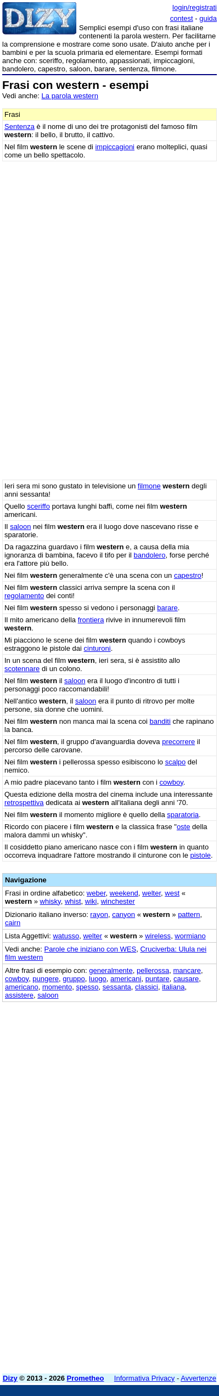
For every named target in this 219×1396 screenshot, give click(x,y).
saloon (20, 526)
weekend (124, 893)
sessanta (117, 987)
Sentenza (19, 126)
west (172, 893)
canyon (123, 914)
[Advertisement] (109, 1255)
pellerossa (153, 970)
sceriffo (38, 506)
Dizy (10, 1378)
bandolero (150, 555)
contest (181, 18)
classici (146, 987)
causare (186, 979)
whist (73, 901)
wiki (91, 901)
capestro (187, 575)
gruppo (74, 979)
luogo (97, 979)
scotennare (22, 669)
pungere (45, 979)
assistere (19, 995)
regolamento (24, 596)
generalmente (111, 970)
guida (208, 18)
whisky (50, 901)
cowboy (171, 782)
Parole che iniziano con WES (90, 949)
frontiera (91, 620)
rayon (99, 914)
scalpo (175, 762)
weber (96, 893)
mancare (187, 970)
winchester (118, 901)
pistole (200, 855)
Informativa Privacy (144, 1378)
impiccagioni (114, 147)
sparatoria (183, 814)
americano (21, 987)
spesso (87, 987)
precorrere (178, 742)
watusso (66, 936)
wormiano (190, 936)
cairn (12, 923)
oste (183, 827)
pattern (189, 914)
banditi (159, 721)
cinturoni (97, 648)
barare (167, 608)
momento (57, 987)
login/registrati (194, 7)
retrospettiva (24, 802)
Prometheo (85, 1378)
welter (151, 893)
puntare (157, 979)
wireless (158, 936)
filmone (149, 486)
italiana (173, 987)
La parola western (70, 96)
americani (125, 979)
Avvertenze (198, 1378)
